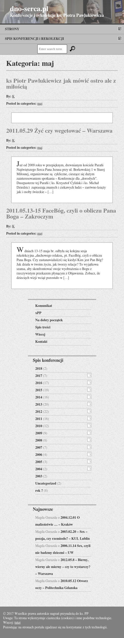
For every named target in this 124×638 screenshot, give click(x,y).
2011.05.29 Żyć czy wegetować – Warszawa (59, 131)
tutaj (18, 622)
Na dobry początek (49, 320)
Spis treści (42, 327)
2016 (38, 383)
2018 (38, 368)
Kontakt (41, 342)
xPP (38, 313)
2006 (38, 455)
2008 (38, 440)
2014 (38, 397)
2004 (38, 469)
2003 (38, 476)
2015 (38, 390)
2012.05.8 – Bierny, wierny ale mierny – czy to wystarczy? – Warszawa (63, 567)
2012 (38, 412)
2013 (38, 404)
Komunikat (43, 306)
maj (40, 103)
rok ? (39, 490)
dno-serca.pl (29, 9)
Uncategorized (45, 483)
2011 (38, 419)
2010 (38, 426)
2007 (38, 447)
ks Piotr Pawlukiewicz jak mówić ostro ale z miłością (61, 84)
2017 (38, 376)
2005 (38, 462)
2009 (38, 433)
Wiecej (40, 334)
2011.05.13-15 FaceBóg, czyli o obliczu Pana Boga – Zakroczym (61, 214)
